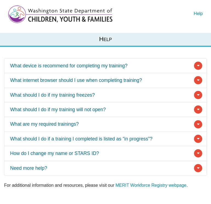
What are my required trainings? (44, 124)
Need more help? (28, 168)
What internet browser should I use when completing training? (76, 80)
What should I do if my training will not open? (58, 109)
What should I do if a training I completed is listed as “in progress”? (81, 139)
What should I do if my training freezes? (52, 95)
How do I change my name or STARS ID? (54, 153)
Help (198, 13)
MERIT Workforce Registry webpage (150, 185)
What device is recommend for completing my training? (68, 65)
